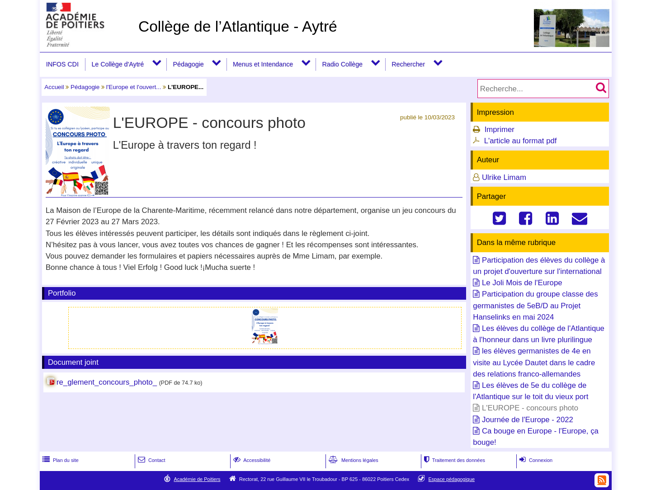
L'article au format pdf (520, 141)
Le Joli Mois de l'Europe (522, 282)
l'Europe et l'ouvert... (133, 87)
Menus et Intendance (263, 64)
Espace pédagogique (452, 479)
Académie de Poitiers (197, 479)
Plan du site (60, 460)
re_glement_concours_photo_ (107, 382)
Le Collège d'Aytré (117, 64)
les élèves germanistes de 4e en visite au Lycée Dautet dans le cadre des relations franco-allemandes (534, 362)
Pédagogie (188, 64)
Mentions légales (352, 460)
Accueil (54, 87)
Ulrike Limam (504, 177)
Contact (150, 460)
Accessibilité (251, 460)
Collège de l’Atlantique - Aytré (237, 26)
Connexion (535, 460)
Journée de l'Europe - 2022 (527, 419)
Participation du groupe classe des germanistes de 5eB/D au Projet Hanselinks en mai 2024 (535, 305)
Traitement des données (453, 460)
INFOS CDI (62, 64)
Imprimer (499, 129)
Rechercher (408, 64)
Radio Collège (342, 64)
